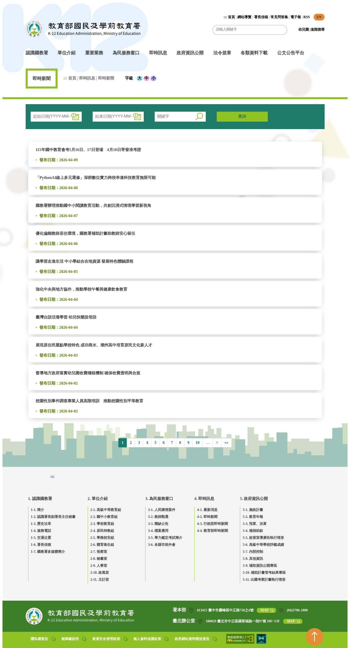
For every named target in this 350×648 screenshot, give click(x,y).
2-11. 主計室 (99, 579)
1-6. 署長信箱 (41, 545)
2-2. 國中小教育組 (104, 517)
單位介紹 (66, 52)
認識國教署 (37, 52)
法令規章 (222, 52)
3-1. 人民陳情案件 (161, 510)
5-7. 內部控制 (253, 552)
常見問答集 (279, 17)
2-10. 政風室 (99, 572)
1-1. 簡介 (37, 510)
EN (319, 17)
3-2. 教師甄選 (158, 517)
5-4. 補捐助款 (253, 531)
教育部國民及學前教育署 (83, 28)
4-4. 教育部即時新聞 (212, 531)
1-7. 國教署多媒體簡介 (48, 552)
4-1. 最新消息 (207, 510)
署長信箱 (261, 17)
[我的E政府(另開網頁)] (261, 642)
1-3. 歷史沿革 (41, 524)
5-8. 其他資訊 (253, 559)
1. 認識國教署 (40, 498)
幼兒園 (304, 29)
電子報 (295, 17)
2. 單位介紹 (98, 498)
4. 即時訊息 (204, 498)
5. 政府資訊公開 (254, 498)
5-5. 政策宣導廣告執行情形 (263, 538)
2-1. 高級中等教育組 (105, 510)
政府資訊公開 (190, 52)
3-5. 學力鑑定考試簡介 (165, 538)
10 (198, 442)
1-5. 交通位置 (41, 538)
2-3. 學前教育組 (102, 524)
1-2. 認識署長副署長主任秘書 (53, 517)
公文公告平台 (290, 52)
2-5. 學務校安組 (102, 538)
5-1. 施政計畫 (253, 510)
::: (226, 17)
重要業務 (94, 52)
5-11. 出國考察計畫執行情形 (264, 579)
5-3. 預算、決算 (255, 524)
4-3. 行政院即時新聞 (212, 524)
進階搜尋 (318, 29)
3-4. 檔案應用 (158, 531)
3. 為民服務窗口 (159, 498)
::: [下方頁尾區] (53, 476)
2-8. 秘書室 (98, 559)
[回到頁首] (314, 637)
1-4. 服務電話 (41, 531)
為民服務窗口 (126, 52)
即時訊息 (158, 52)
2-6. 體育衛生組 (102, 545)
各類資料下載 (254, 52)
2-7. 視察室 (98, 552)
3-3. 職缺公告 (158, 524)
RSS (306, 17)
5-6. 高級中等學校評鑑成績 (263, 545)
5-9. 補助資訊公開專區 (260, 565)
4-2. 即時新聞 (207, 517)
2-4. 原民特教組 (102, 531)
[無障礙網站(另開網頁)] (240, 642)
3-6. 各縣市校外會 (161, 545)
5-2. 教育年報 (253, 517)
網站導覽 (244, 17)
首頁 (231, 17)
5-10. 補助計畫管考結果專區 (264, 572)
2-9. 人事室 (98, 565)
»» (226, 442)
